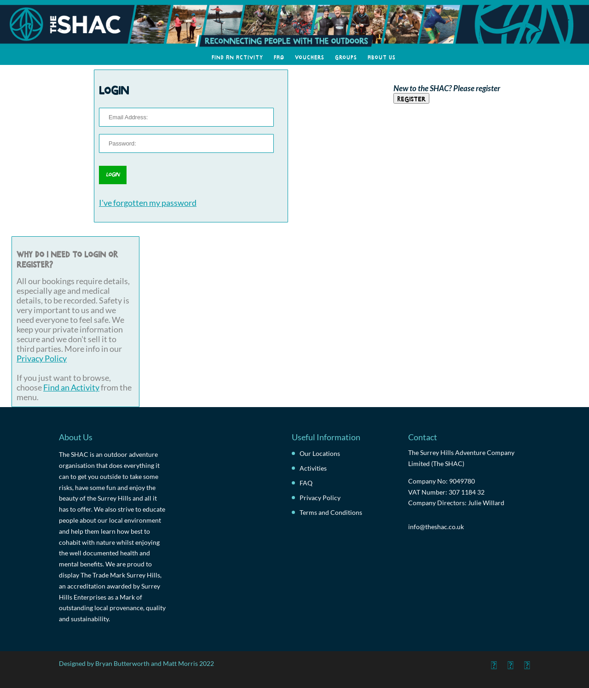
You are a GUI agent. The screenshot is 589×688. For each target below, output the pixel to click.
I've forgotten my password (147, 203)
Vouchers (309, 57)
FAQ (279, 57)
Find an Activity (237, 57)
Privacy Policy (42, 358)
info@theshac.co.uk (436, 527)
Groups (346, 57)
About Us (382, 57)
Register (411, 98)
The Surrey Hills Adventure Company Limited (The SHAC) (461, 458)
